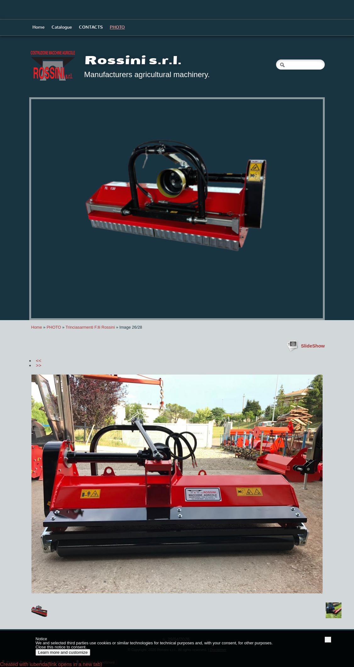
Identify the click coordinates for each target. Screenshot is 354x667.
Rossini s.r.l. (133, 60)
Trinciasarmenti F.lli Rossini (90, 327)
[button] (328, 639)
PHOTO (117, 27)
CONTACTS (91, 27)
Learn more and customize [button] (63, 652)
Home (38, 27)
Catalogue (62, 27)
